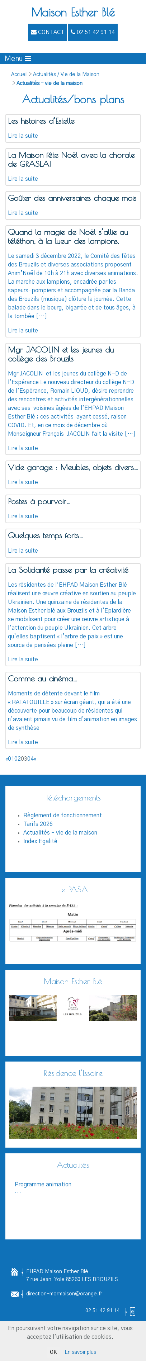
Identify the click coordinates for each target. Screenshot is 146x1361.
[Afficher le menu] (18, 58)
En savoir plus (80, 1352)
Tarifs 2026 (38, 824)
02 (17, 759)
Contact (47, 32)
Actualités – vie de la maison (50, 83)
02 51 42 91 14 (102, 1310)
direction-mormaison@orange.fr (64, 1293)
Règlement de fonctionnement (62, 815)
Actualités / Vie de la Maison (66, 74)
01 (11, 759)
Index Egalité (40, 841)
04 (30, 759)
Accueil (19, 74)
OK (53, 1352)
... (73, 1187)
